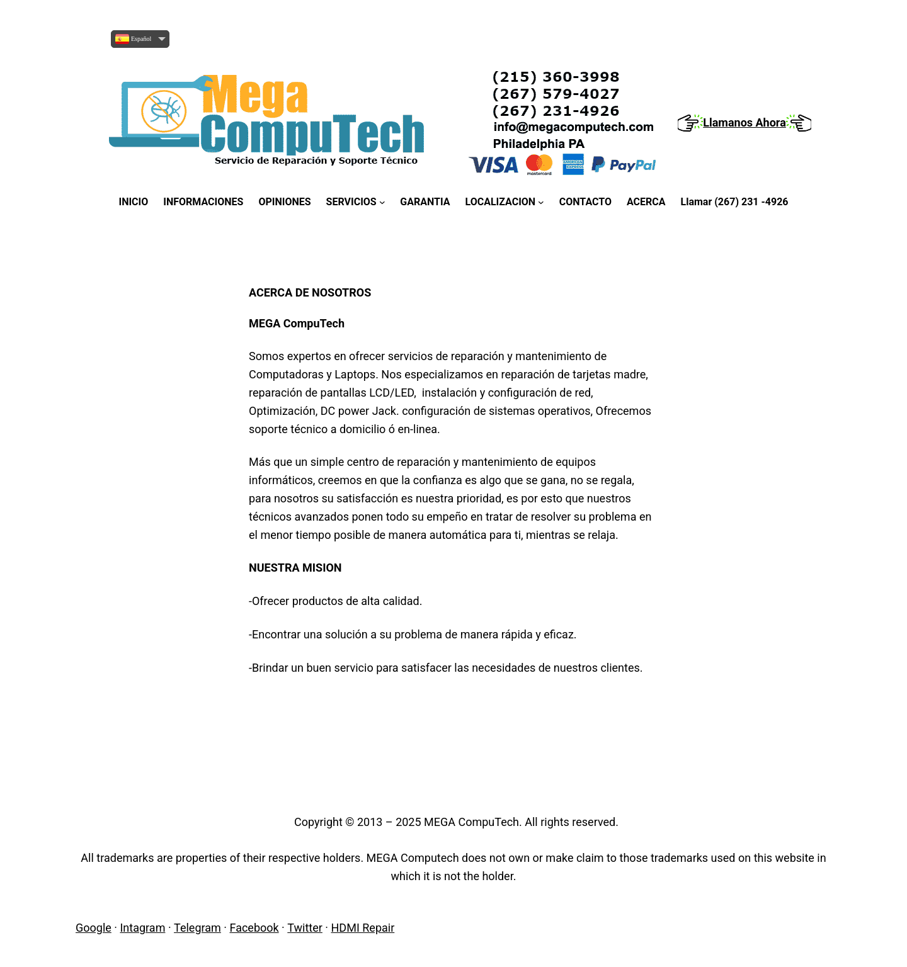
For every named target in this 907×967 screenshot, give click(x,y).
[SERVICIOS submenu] (355, 202)
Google (93, 927)
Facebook (253, 927)
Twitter (304, 927)
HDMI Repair (363, 927)
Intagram (142, 927)
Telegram (197, 927)
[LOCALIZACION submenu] (504, 202)
